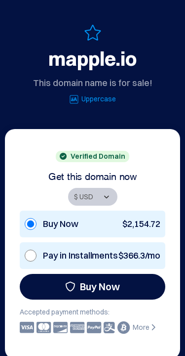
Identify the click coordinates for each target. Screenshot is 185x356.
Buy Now (92, 286)
